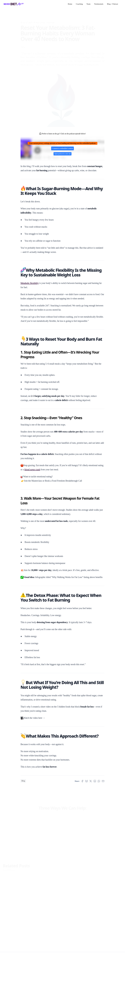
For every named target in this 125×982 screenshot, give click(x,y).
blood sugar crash (32, 469)
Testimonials (98, 4)
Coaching (79, 4)
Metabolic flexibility (30, 283)
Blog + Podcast (112, 4)
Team (88, 4)
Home (70, 4)
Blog (23, 43)
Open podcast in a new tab (62, 154)
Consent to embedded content (62, 148)
